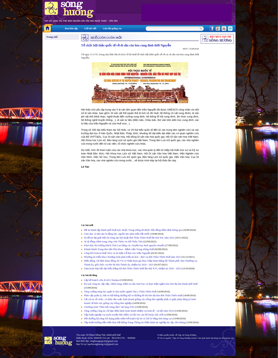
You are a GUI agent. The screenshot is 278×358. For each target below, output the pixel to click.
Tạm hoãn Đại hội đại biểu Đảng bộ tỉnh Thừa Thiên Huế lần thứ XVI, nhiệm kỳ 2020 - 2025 (132, 268)
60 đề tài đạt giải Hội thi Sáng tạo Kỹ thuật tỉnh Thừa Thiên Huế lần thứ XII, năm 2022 (129, 237)
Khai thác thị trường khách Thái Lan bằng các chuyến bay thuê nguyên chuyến (124, 245)
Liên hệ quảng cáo (112, 28)
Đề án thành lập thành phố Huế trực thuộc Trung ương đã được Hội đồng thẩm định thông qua (133, 229)
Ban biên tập (71, 28)
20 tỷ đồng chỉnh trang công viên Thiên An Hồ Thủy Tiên (113, 241)
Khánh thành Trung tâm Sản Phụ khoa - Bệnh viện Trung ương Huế (119, 249)
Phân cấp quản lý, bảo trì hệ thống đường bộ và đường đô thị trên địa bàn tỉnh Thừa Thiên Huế (133, 295)
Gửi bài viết (90, 28)
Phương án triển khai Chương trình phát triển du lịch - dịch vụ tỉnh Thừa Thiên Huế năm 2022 (132, 256)
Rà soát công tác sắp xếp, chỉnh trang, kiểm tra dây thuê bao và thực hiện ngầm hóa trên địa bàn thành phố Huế (140, 283)
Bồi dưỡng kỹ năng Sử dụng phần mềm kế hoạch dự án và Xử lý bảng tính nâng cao (128, 318)
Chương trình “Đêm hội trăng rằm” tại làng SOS (109, 306)
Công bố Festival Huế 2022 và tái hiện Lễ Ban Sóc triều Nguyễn (117, 253)
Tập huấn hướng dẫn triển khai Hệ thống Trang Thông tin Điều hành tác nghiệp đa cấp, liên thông (134, 322)
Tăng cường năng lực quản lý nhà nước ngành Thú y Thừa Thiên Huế (120, 291)
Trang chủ (52, 36)
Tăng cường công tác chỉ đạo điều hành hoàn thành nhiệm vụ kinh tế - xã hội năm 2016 (129, 310)
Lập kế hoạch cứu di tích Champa (101, 280)
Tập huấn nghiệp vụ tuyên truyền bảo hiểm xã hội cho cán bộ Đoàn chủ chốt (124, 314)
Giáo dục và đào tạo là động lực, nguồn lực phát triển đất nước (117, 233)
